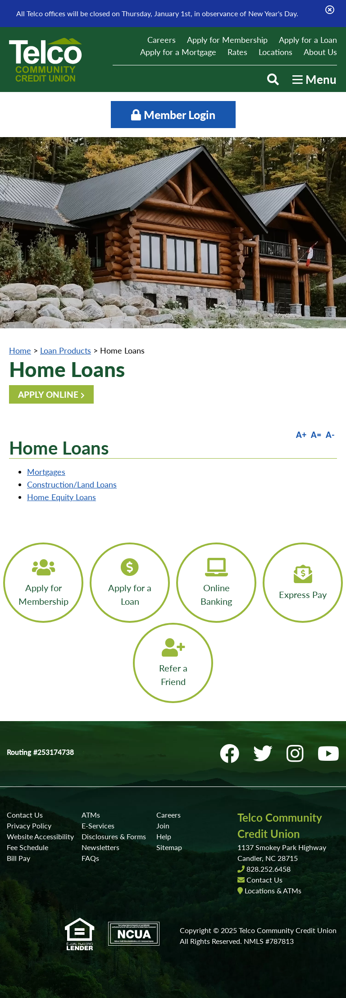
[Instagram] (298, 753)
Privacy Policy (29, 825)
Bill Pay (18, 858)
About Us (320, 52)
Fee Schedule (27, 847)
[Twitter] (265, 753)
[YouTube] (328, 753)
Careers (161, 40)
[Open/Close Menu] (314, 79)
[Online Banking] (216, 583)
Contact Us (25, 814)
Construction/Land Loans (72, 484)
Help (163, 836)
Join (162, 825)
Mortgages (46, 472)
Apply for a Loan (308, 40)
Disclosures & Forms (114, 836)
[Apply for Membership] (43, 583)
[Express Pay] (303, 583)
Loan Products (65, 350)
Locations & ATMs (273, 890)
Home (20, 350)
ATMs (91, 814)
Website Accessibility (40, 836)
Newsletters (100, 847)
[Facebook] (232, 753)
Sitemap (169, 847)
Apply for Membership (227, 40)
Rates (237, 52)
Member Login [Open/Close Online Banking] (173, 114)
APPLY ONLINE (48, 394)
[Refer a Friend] (173, 663)
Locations (275, 52)
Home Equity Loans (61, 497)
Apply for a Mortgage (178, 52)
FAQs (90, 858)
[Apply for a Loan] (130, 583)
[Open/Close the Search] (273, 79)
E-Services (98, 825)
